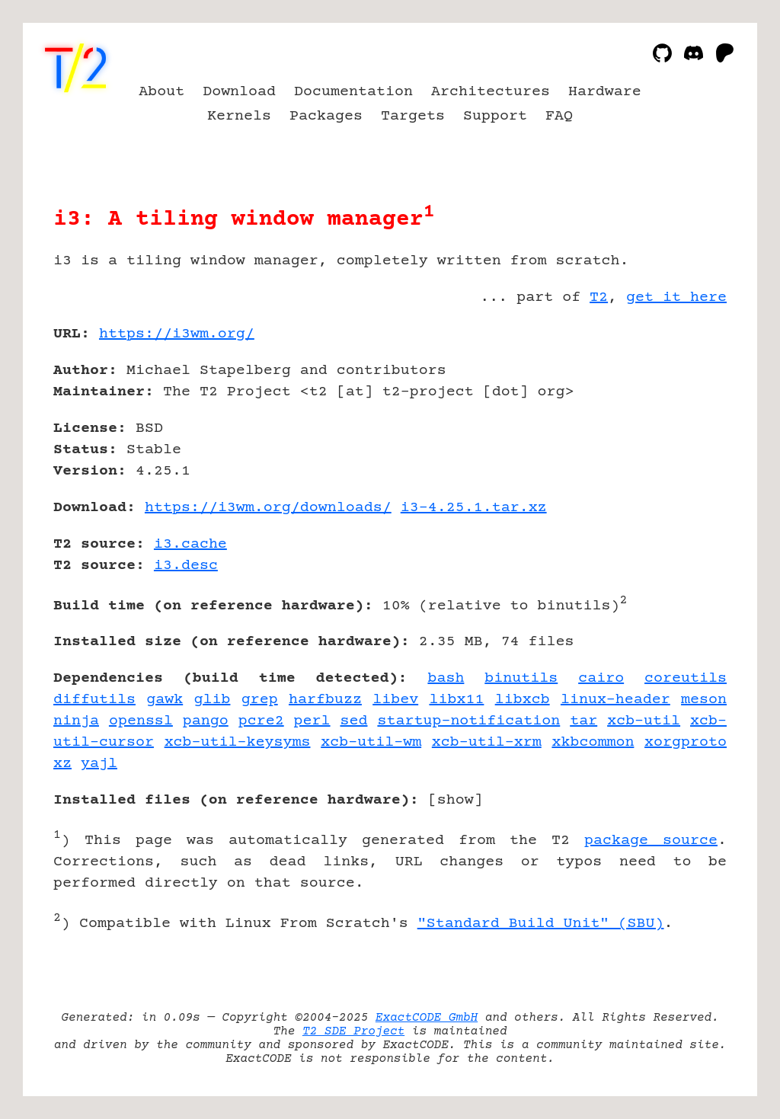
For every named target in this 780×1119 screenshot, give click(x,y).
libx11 (456, 699)
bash (445, 678)
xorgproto (685, 742)
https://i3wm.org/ (176, 334)
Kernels (239, 116)
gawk (164, 699)
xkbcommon (592, 742)
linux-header (615, 699)
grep (259, 699)
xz (62, 763)
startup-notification (468, 721)
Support (495, 116)
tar (583, 721)
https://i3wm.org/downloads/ (268, 507)
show (455, 800)
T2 (599, 297)
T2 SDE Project (353, 1031)
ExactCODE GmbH (427, 1018)
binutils (521, 678)
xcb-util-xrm (487, 742)
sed (354, 721)
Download (239, 92)
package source (651, 840)
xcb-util (643, 721)
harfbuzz (325, 699)
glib (211, 699)
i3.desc (186, 565)
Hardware (604, 92)
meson (704, 699)
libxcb (522, 699)
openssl (141, 721)
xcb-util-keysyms (238, 742)
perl (312, 721)
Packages (326, 116)
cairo (601, 678)
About (161, 92)
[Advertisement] (681, 422)
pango (206, 721)
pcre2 (261, 721)
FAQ (559, 116)
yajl (99, 763)
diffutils (94, 699)
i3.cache (190, 544)
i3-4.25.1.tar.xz (474, 507)
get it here (676, 297)
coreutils (685, 678)
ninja (76, 721)
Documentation (353, 92)
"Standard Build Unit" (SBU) (540, 923)
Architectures (490, 92)
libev (395, 699)
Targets (413, 116)
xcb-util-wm (371, 742)
